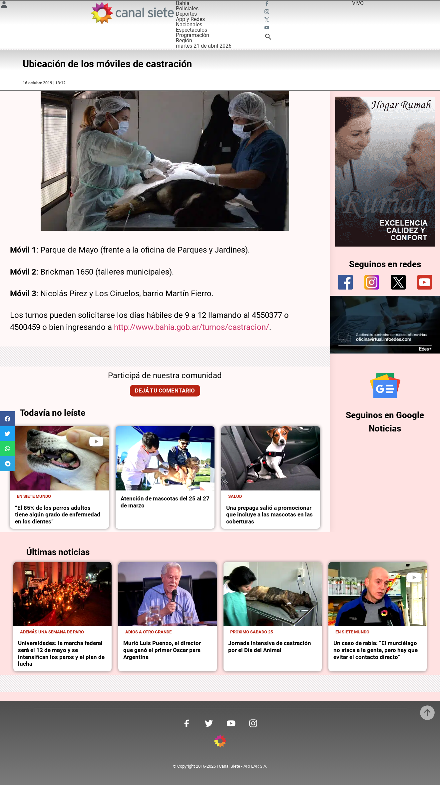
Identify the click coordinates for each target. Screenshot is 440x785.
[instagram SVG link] (267, 13)
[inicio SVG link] (220, 742)
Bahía (183, 3)
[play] (96, 441)
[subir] (427, 712)
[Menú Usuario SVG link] (4, 6)
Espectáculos (191, 30)
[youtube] (425, 282)
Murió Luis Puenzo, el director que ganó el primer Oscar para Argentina (162, 650)
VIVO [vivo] (358, 3)
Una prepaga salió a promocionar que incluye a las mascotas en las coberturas (269, 514)
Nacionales (189, 24)
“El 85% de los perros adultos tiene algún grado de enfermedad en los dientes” (57, 514)
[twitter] (398, 282)
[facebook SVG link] (267, 5)
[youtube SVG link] (267, 29)
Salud (235, 496)
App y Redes (190, 19)
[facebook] (345, 282)
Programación (192, 35)
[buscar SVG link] (268, 38)
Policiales (187, 8)
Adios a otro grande (148, 631)
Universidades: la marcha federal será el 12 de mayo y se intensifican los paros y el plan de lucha (61, 653)
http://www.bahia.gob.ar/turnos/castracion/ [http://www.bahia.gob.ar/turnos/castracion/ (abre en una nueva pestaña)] (191, 327)
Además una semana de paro (52, 631)
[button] (7, 418)
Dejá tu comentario (165, 390)
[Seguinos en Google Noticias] (385, 385)
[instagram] (372, 282)
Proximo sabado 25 (251, 631)
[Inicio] (132, 13)
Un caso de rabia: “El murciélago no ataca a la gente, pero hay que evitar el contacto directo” (375, 650)
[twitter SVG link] (267, 21)
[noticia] (59, 458)
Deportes (186, 14)
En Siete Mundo (34, 496)
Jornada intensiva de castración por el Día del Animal (269, 646)
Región (184, 40)
